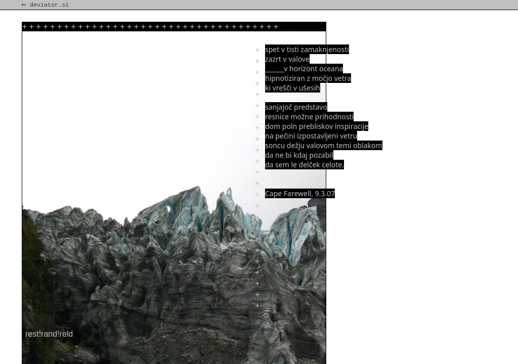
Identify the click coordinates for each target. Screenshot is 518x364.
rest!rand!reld (49, 334)
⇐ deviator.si (46, 5)
